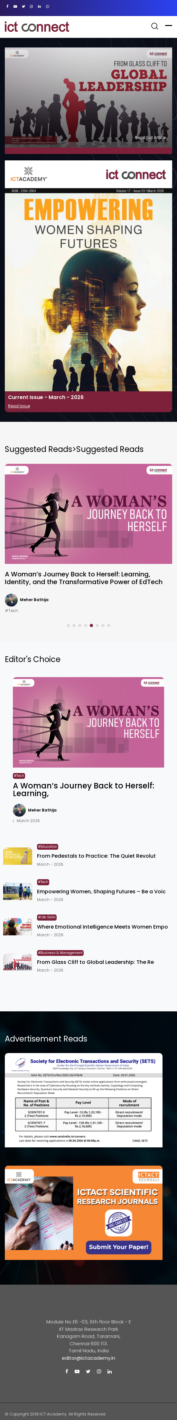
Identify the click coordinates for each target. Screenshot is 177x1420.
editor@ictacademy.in (88, 1358)
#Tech (11, 610)
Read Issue (19, 406)
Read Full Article (150, 137)
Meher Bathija (34, 599)
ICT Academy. (54, 1414)
